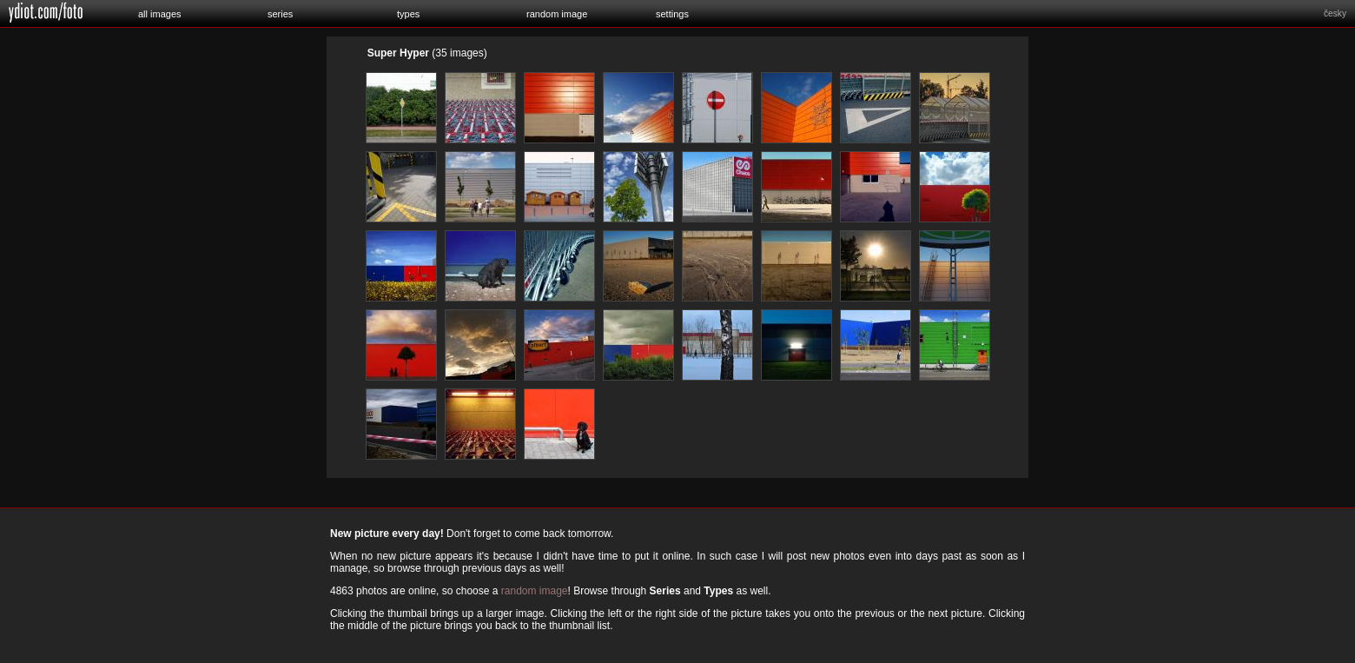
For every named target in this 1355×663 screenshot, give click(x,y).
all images (160, 14)
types (408, 14)
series (280, 14)
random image (556, 14)
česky (1335, 13)
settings (672, 14)
